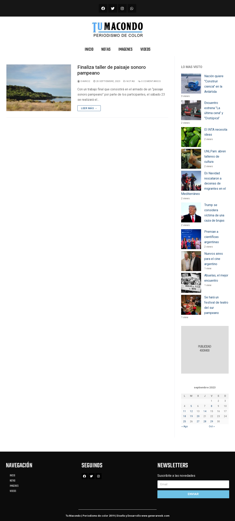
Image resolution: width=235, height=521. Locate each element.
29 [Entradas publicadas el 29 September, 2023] (211, 421)
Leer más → (89, 108)
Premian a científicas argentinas (211, 237)
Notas (129, 81)
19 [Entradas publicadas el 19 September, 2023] (191, 416)
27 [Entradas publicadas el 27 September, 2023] (198, 421)
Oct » (212, 426)
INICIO (89, 49)
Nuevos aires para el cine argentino (213, 259)
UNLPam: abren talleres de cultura (215, 156)
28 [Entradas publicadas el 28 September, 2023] (204, 421)
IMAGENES (125, 49)
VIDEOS (145, 49)
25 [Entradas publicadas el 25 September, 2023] (184, 421)
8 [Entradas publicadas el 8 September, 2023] (211, 406)
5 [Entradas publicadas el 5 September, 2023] (191, 406)
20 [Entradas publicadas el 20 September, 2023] (198, 416)
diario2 (83, 81)
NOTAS (106, 49)
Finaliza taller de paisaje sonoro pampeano (111, 70)
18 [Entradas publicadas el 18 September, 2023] (184, 416)
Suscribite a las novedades (176, 476)
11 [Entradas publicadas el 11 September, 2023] (184, 411)
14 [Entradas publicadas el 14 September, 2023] (204, 411)
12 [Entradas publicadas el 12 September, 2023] (191, 411)
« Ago (185, 426)
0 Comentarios (149, 81)
